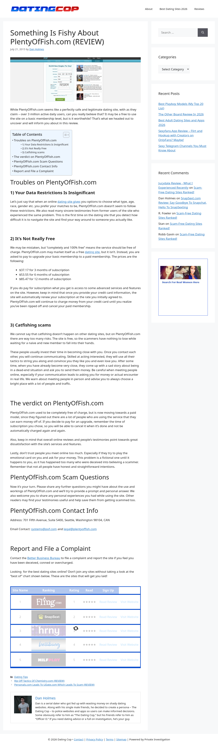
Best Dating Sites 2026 (173, 9)
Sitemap (121, 739)
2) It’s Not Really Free (34, 148)
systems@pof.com (44, 529)
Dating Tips (21, 677)
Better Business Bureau (43, 558)
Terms (109, 739)
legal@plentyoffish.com (80, 529)
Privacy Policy (94, 739)
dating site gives (68, 202)
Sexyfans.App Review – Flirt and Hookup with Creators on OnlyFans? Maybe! (180, 135)
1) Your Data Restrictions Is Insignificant (45, 144)
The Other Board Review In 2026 (181, 114)
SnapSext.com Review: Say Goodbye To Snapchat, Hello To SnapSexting (182, 202)
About (149, 9)
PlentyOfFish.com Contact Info (35, 166)
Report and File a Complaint (34, 171)
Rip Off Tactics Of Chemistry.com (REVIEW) (39, 680)
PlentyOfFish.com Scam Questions (38, 161)
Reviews (199, 9)
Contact (78, 739)
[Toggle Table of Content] (64, 135)
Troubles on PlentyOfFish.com (35, 140)
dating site (92, 252)
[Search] (203, 32)
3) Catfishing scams (33, 152)
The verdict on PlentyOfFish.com (37, 157)
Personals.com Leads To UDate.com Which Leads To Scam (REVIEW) (54, 684)
